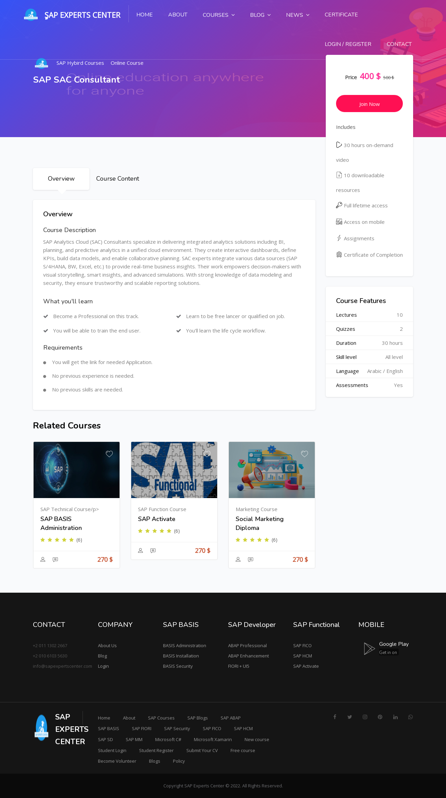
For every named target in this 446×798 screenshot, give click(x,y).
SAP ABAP (231, 718)
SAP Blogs (197, 718)
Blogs (154, 761)
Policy (179, 761)
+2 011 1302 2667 (50, 645)
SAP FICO (302, 645)
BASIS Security (178, 666)
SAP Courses (161, 718)
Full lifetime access (362, 205)
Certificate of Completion (369, 254)
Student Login (112, 750)
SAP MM (134, 739)
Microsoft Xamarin (213, 739)
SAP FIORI (141, 728)
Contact (399, 44)
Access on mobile (360, 221)
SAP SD (105, 739)
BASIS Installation (181, 656)
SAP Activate (306, 666)
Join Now (369, 103)
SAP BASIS (108, 728)
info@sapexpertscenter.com (62, 666)
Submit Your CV (202, 750)
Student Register (156, 750)
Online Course (127, 62)
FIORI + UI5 (238, 666)
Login (103, 666)
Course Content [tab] (117, 178)
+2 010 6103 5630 (50, 656)
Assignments (355, 238)
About (177, 15)
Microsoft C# (168, 739)
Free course (243, 750)
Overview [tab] (61, 178)
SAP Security (177, 728)
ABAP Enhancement (248, 656)
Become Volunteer (117, 761)
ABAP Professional (247, 645)
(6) (79, 539)
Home (144, 15)
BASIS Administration (184, 645)
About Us (107, 645)
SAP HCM (302, 656)
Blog (102, 656)
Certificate (341, 15)
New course (257, 739)
